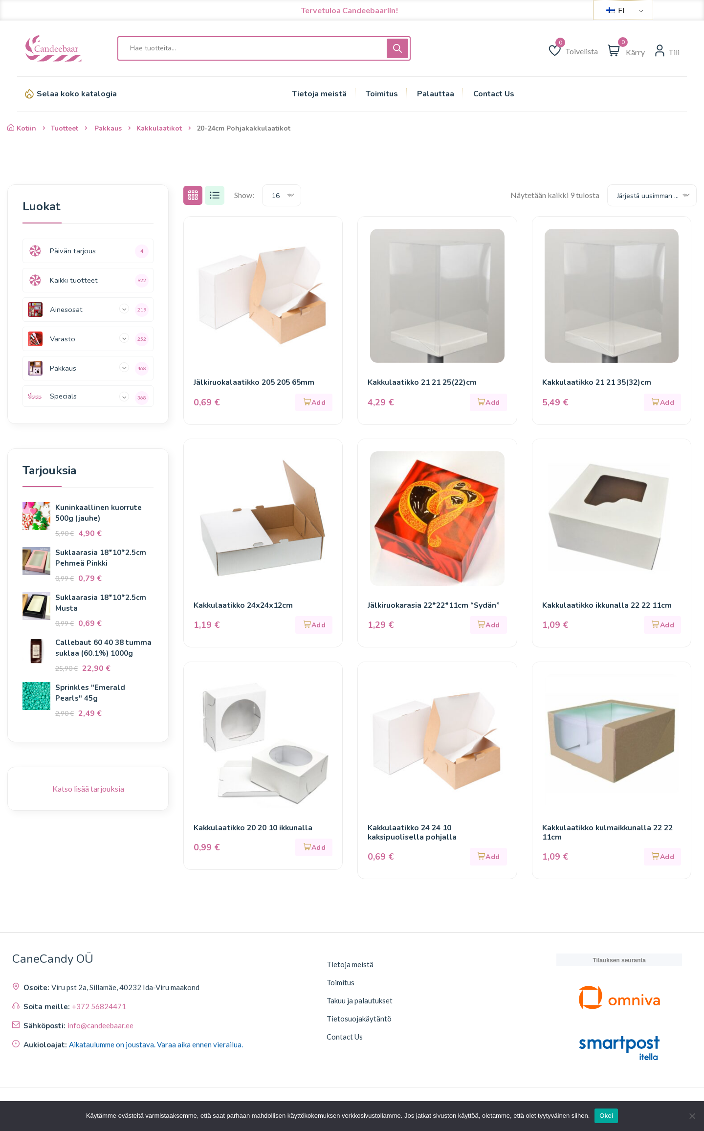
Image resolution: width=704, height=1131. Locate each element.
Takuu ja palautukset (360, 1002)
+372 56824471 (99, 1082)
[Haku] (397, 48)
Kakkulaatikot (159, 128)
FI (615, 10)
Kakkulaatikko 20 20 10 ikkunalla (256, 829)
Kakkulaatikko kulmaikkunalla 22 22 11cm (610, 834)
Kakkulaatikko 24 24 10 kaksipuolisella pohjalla (413, 834)
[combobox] (282, 195)
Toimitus (340, 984)
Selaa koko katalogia (77, 94)
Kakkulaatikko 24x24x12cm (246, 606)
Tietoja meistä (350, 966)
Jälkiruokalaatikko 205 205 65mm (257, 382)
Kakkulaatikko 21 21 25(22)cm (425, 382)
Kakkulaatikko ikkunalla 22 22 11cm (610, 606)
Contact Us (345, 1039)
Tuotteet (64, 128)
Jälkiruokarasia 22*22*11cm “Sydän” (436, 606)
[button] (313, 402)
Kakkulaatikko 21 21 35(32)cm (599, 382)
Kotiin (21, 128)
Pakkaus (108, 128)
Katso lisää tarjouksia (88, 788)
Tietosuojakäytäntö (359, 1021)
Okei (606, 1115)
